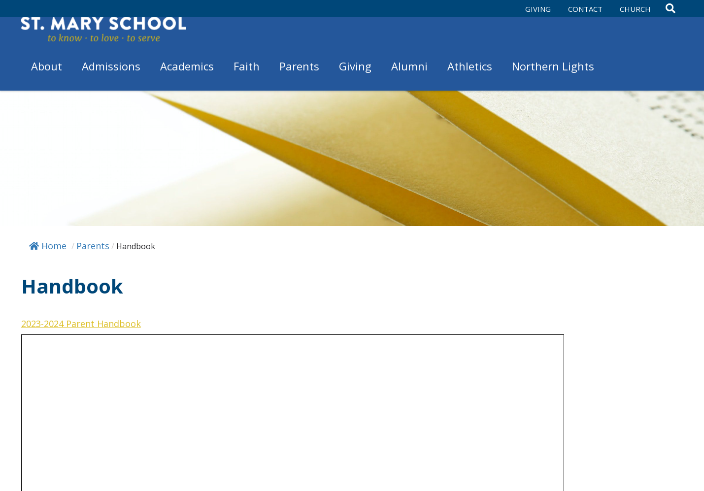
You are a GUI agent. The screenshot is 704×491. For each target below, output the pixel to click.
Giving (538, 9)
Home (48, 246)
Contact (585, 9)
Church (635, 9)
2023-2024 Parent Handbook (81, 323)
